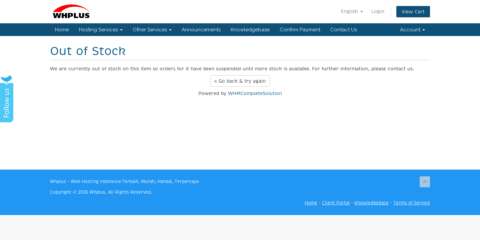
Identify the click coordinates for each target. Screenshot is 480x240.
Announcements (201, 30)
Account (412, 30)
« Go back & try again (240, 81)
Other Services (152, 30)
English (352, 11)
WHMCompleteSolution (255, 93)
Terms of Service (411, 203)
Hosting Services (101, 30)
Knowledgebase (250, 30)
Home (62, 30)
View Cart (413, 11)
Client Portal (336, 203)
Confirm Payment (300, 30)
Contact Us (343, 30)
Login (377, 11)
